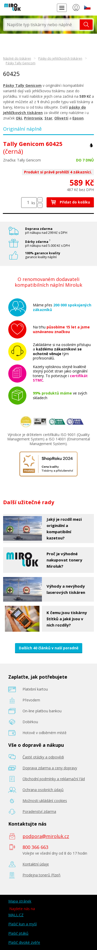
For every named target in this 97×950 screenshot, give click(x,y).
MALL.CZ (16, 914)
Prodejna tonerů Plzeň (42, 874)
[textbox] (42, 24)
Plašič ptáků (18, 933)
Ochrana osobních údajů (43, 789)
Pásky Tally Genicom (20, 63)
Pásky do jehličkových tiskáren (60, 58)
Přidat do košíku (70, 202)
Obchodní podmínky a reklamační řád (54, 778)
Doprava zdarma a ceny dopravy (50, 767)
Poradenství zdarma (39, 811)
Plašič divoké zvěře (24, 942)
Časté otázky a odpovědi (43, 757)
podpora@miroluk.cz (46, 836)
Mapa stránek (19, 901)
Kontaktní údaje (36, 864)
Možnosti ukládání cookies (45, 800)
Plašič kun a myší (22, 923)
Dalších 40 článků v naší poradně (48, 647)
